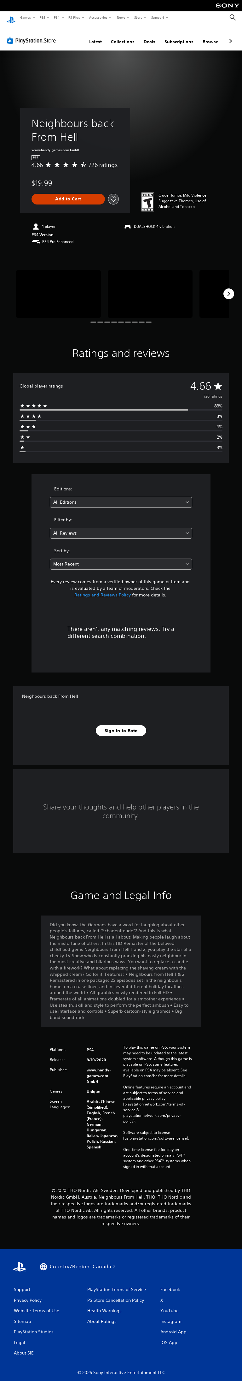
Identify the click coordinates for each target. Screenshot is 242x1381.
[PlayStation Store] (32, 34)
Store (138, 17)
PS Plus (74, 17)
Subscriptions (178, 36)
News (121, 17)
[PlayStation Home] (11, 17)
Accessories (98, 17)
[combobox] (121, 496)
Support (157, 17)
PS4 (57, 17)
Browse (210, 36)
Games (25, 17)
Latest (95, 36)
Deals (149, 36)
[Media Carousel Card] (58, 288)
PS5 (42, 17)
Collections (123, 36)
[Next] (228, 288)
